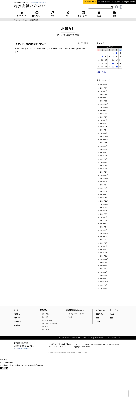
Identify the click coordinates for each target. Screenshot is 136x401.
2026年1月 (103, 97)
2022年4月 (103, 224)
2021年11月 (104, 233)
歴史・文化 (45, 314)
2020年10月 (104, 259)
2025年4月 (103, 123)
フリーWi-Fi (45, 330)
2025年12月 (104, 101)
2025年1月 (103, 133)
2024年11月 (104, 140)
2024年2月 (103, 169)
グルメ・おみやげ (47, 320)
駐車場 (70, 317)
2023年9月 (103, 182)
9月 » (104, 72)
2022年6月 (103, 217)
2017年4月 (103, 288)
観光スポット (37, 13)
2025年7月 (103, 114)
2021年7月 (103, 240)
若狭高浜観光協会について (75, 310)
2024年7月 (103, 152)
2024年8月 (103, 149)
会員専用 (117, 2)
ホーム (16, 310)
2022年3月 (103, 227)
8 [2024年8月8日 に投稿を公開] (113, 56)
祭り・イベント (83, 13)
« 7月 (99, 72)
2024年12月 (104, 136)
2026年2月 (103, 94)
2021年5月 (103, 246)
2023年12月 (104, 175)
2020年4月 (103, 272)
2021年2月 (103, 253)
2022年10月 (104, 204)
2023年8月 (103, 185)
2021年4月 (103, 249)
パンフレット (46, 326)
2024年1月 (103, 172)
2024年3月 (103, 165)
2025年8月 (103, 111)
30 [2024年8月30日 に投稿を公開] (117, 67)
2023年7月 (103, 188)
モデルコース (21, 13)
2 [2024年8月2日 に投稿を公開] (116, 53)
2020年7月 (103, 266)
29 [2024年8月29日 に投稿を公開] (113, 67)
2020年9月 (103, 262)
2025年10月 (104, 107)
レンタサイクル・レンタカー (77, 314)
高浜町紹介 (43, 310)
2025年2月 (103, 130)
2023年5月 (103, 194)
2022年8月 (103, 211)
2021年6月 (103, 243)
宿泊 (114, 13)
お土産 (99, 13)
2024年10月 (104, 143)
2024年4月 (103, 162)
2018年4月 (103, 285)
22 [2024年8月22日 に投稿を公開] (113, 63)
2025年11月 (104, 104)
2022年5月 (103, 220)
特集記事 (17, 318)
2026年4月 (103, 88)
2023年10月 (104, 178)
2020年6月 (103, 269)
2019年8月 (103, 278)
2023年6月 (103, 191)
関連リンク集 (76, 337)
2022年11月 (104, 201)
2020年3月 (103, 275)
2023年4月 (103, 198)
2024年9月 (103, 146)
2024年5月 (103, 159)
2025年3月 (103, 127)
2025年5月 (103, 120)
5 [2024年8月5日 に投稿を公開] (102, 56)
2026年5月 (103, 85)
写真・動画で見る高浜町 (49, 323)
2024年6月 (103, 156)
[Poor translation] (5, 368)
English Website (129, 2)
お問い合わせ (105, 2)
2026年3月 (103, 91)
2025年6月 (103, 117)
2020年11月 (104, 256)
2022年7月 (103, 214)
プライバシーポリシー (113, 337)
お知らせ (17, 314)
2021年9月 (103, 237)
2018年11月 (104, 282)
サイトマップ (88, 337)
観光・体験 (45, 317)
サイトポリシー (64, 337)
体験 (52, 13)
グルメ (68, 13)
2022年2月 (103, 230)
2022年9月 (103, 207)
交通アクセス (91, 2)
